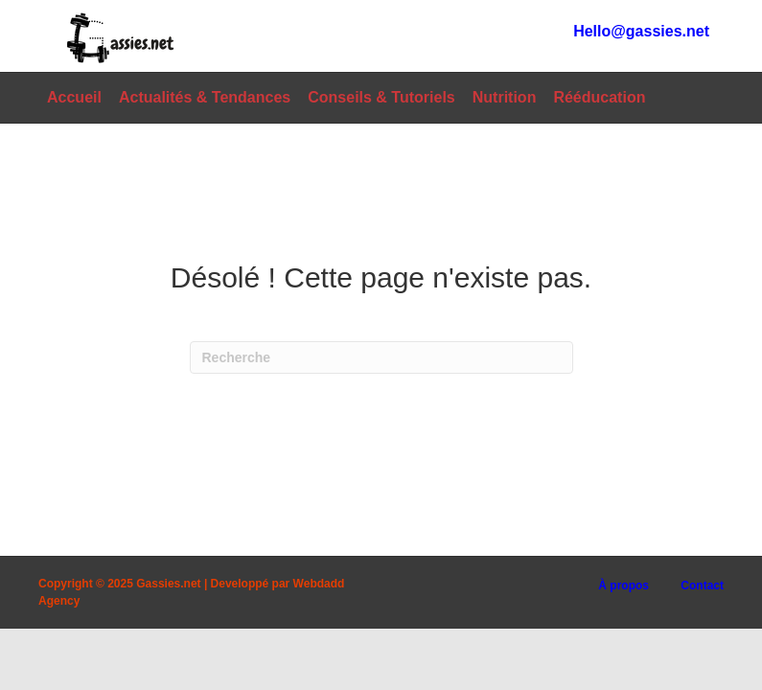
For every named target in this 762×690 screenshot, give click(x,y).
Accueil (74, 97)
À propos (623, 585)
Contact (702, 585)
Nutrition (505, 97)
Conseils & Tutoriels (381, 97)
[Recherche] (381, 357)
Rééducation (599, 97)
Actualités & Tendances (204, 97)
